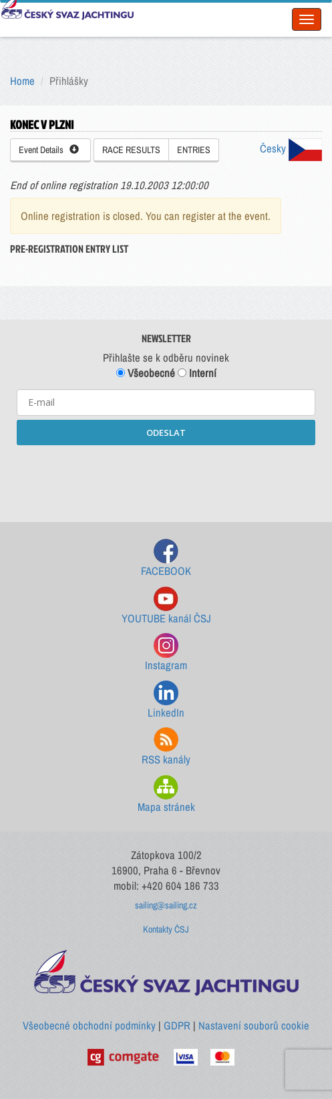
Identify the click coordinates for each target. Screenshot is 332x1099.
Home (22, 81)
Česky (291, 148)
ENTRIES (193, 150)
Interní (197, 373)
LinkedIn (166, 700)
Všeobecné (145, 373)
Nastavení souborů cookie (253, 1025)
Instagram (166, 653)
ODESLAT (166, 432)
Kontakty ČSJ (166, 929)
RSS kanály (166, 747)
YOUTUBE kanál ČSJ (166, 606)
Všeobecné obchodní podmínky (89, 1025)
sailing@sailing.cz (166, 905)
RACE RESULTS (131, 150)
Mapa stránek (166, 794)
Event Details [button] (49, 150)
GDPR (177, 1025)
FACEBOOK (166, 558)
